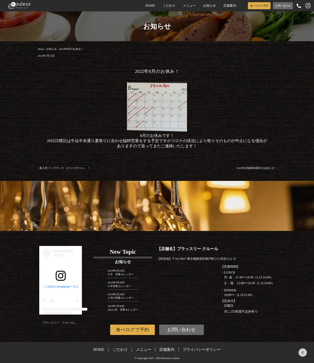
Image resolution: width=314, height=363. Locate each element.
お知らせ (209, 5)
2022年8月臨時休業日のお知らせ (256, 167)
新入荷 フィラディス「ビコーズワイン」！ (64, 167)
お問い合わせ (283, 5)
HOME (150, 5)
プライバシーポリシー (202, 349)
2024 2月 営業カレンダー (123, 309)
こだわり (169, 5)
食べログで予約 (259, 5)
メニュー (189, 5)
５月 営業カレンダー (121, 274)
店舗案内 (229, 5)
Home (41, 48)
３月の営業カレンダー (121, 297)
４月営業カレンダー (119, 286)
